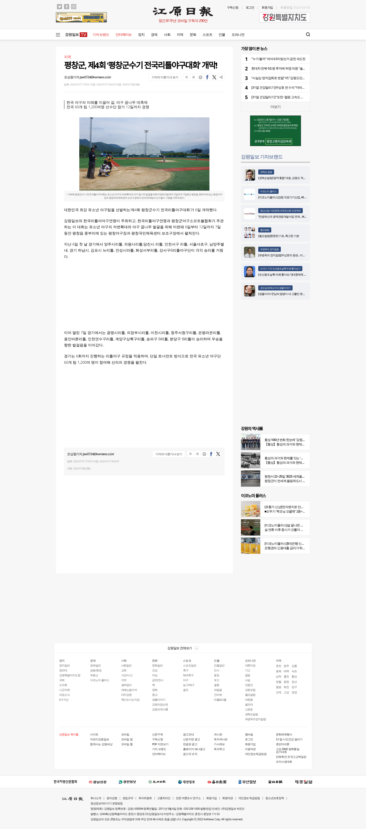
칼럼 (247, 675)
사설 (247, 680)
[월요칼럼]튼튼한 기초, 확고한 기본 (278, 236)
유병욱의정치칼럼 (255, 719)
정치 (141, 34)
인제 (278, 692)
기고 (247, 670)
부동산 (94, 675)
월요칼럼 (264, 230)
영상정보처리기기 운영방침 (106, 803)
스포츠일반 (189, 665)
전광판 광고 (190, 744)
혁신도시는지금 (130, 699)
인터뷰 (218, 695)
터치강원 (126, 695)
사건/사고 (127, 675)
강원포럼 (250, 690)
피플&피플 (220, 699)
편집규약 (128, 798)
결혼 (216, 685)
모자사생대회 (284, 762)
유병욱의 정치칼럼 (269, 249)
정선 (294, 682)
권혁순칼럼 (251, 714)
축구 (185, 670)
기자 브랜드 (101, 34)
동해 (278, 671)
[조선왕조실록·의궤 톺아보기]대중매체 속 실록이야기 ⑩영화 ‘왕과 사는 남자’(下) (304, 274)
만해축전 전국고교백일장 (291, 757)
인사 (216, 670)
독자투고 (219, 749)
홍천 (286, 676)
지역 (180, 34)
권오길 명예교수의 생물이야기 (275, 288)
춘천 (278, 666)
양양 (294, 692)
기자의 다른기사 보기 (164, 77)
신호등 (249, 709)
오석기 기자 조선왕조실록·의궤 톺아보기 (280, 268)
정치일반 (64, 665)
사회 (167, 34)
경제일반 (95, 665)
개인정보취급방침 (256, 754)
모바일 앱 (127, 739)
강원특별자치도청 (69, 675)
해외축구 (188, 675)
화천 (286, 687)
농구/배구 (188, 685)
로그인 (250, 7)
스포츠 (207, 34)
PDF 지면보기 (160, 744)
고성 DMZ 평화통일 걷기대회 (287, 750)
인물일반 (219, 665)
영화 (154, 690)
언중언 (249, 685)
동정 (216, 675)
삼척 (278, 676)
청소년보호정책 (274, 798)
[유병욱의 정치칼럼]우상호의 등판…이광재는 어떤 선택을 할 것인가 (297, 255)
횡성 (294, 676)
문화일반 (157, 665)
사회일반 (126, 665)
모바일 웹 (127, 744)
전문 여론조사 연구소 (188, 798)
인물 (222, 34)
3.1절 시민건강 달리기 (289, 739)
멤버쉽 (249, 734)
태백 (286, 671)
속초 (294, 671)
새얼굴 (218, 690)
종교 (154, 695)
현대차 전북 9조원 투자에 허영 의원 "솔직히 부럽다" (285, 68)
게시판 (218, 734)
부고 (216, 680)
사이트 (94, 734)
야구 (185, 680)
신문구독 (157, 734)
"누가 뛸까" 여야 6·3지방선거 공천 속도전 (278, 59)
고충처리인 (163, 798)
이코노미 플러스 (268, 191)
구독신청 (232, 7)
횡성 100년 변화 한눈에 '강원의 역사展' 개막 (293, 439)
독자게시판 (221, 739)
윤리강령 (112, 798)
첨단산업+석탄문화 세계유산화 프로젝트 (280, 210)
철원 (278, 687)
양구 (294, 687)
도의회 (63, 685)
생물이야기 (158, 699)
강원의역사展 (160, 709)
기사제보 (219, 744)
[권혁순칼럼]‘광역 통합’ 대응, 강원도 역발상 (283, 178)
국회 (61, 680)
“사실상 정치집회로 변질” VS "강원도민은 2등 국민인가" (287, 78)
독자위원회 (145, 798)
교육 (123, 670)
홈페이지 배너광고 (194, 749)
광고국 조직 (190, 754)
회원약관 (227, 798)
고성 (286, 692)
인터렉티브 (123, 34)
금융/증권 (95, 670)
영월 (278, 682)
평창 (286, 682)
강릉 (294, 666)
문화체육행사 (284, 734)
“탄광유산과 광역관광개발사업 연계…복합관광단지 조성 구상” (294, 216)
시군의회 (64, 690)
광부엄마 (126, 685)
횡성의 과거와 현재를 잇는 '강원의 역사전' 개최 (295, 458)
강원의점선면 (160, 704)
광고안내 (188, 734)
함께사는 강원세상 (101, 744)
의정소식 (64, 695)
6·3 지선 (64, 699)
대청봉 (249, 699)
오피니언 (238, 34)
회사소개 (95, 798)
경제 (154, 34)
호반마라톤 (283, 744)
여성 (154, 675)
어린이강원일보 (99, 739)
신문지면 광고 (191, 739)
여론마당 (250, 665)
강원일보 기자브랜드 (261, 156)
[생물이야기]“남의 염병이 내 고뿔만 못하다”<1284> (287, 294)
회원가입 (267, 7)
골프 (185, 690)
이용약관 (250, 749)
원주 (286, 666)
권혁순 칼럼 (266, 172)
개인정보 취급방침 (249, 798)
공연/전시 (157, 680)
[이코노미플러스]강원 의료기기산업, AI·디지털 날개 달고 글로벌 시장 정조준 (302, 197)
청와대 (63, 670)
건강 (154, 670)
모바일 (125, 734)
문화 (193, 34)
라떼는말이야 (129, 690)
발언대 (249, 704)
